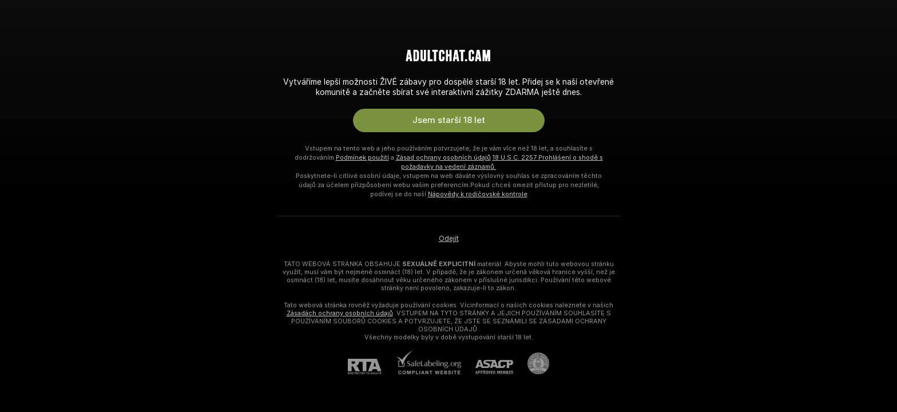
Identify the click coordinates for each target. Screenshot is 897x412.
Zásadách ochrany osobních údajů (340, 313)
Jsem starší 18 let (448, 120)
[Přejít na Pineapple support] (531, 363)
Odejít (449, 239)
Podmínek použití (362, 157)
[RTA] (372, 366)
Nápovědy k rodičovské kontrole (477, 194)
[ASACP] (487, 367)
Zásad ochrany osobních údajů (443, 157)
